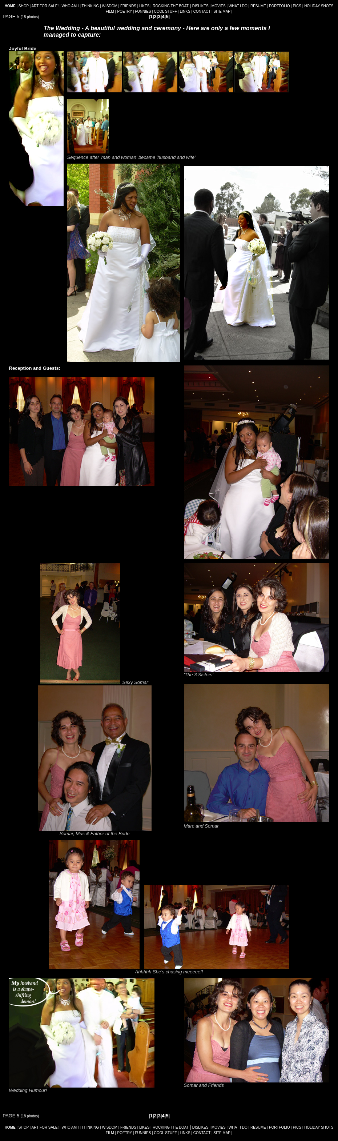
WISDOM (109, 6)
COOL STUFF (165, 11)
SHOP (24, 6)
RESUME (258, 6)
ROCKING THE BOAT (171, 6)
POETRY (124, 11)
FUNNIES (143, 11)
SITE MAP (221, 11)
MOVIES (219, 6)
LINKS (185, 11)
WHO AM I (70, 6)
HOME (10, 6)
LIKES (144, 6)
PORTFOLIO (279, 6)
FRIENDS (128, 6)
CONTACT (201, 11)
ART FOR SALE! (45, 6)
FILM (110, 11)
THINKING (90, 6)
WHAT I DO (238, 6)
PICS (297, 6)
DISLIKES (200, 6)
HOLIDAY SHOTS (318, 6)
